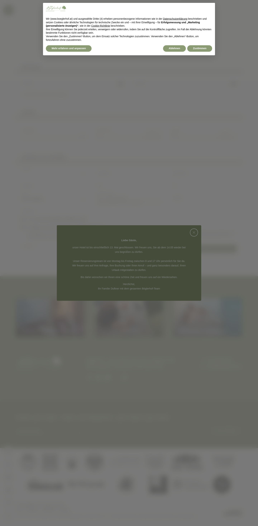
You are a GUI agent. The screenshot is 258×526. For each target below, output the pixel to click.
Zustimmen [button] (199, 516)
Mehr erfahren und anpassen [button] (69, 516)
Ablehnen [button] (174, 516)
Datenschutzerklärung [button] (175, 486)
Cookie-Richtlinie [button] (100, 493)
